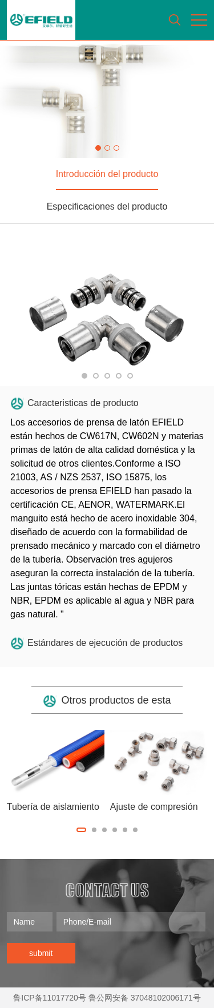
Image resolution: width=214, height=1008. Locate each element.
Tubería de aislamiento (53, 807)
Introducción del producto (107, 174)
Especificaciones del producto (107, 206)
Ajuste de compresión (154, 807)
